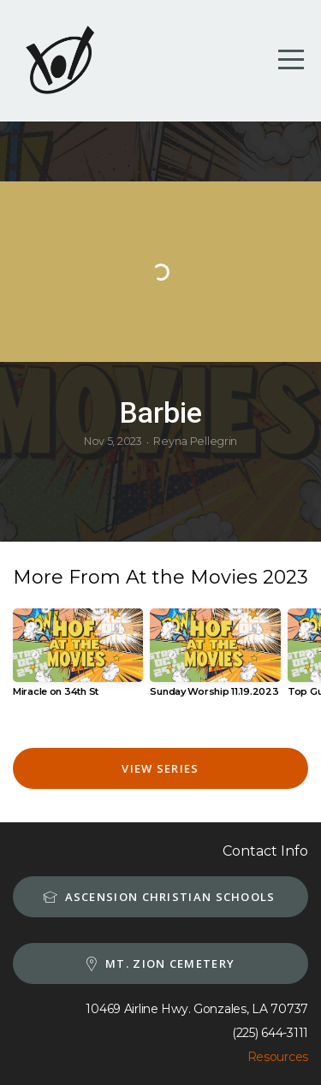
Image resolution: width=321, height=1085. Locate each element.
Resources (277, 1056)
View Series (160, 768)
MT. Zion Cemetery (158, 963)
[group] (78, 659)
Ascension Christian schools (158, 896)
